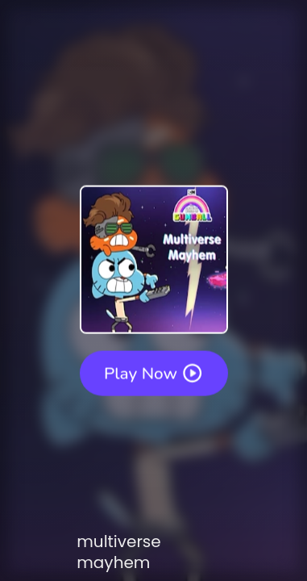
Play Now (154, 373)
